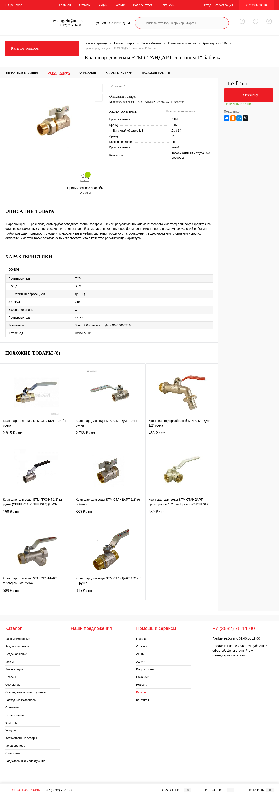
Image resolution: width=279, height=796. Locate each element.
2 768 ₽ (109, 436)
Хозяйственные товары (21, 738)
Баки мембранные (17, 638)
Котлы (9, 661)
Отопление (12, 684)
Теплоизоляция (15, 715)
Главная (65, 5)
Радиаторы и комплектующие (25, 761)
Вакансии (167, 5)
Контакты (142, 700)
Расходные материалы (20, 700)
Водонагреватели (17, 646)
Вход (207, 5)
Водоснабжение (16, 654)
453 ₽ (182, 436)
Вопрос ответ (142, 5)
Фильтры (11, 722)
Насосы (10, 677)
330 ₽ (109, 514)
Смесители (12, 753)
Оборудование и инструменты (25, 692)
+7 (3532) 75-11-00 (59, 790)
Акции (103, 5)
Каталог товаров (42, 48)
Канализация (14, 669)
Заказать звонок (256, 5)
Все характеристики (180, 111)
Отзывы (85, 5)
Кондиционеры (15, 745)
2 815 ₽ (36, 436)
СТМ (175, 119)
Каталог (141, 692)
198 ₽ (36, 514)
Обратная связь (22, 790)
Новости (141, 684)
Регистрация (224, 5)
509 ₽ (36, 593)
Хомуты (10, 730)
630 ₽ (182, 514)
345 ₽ (109, 593)
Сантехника (13, 707)
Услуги (120, 5)
